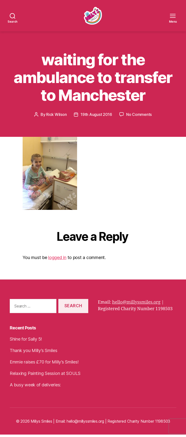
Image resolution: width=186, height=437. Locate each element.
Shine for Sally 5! (26, 341)
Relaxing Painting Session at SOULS (45, 375)
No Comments (139, 116)
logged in (57, 259)
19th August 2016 (96, 116)
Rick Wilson (56, 116)
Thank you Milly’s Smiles (33, 352)
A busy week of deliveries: (35, 387)
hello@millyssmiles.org (136, 304)
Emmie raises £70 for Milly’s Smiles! (44, 364)
